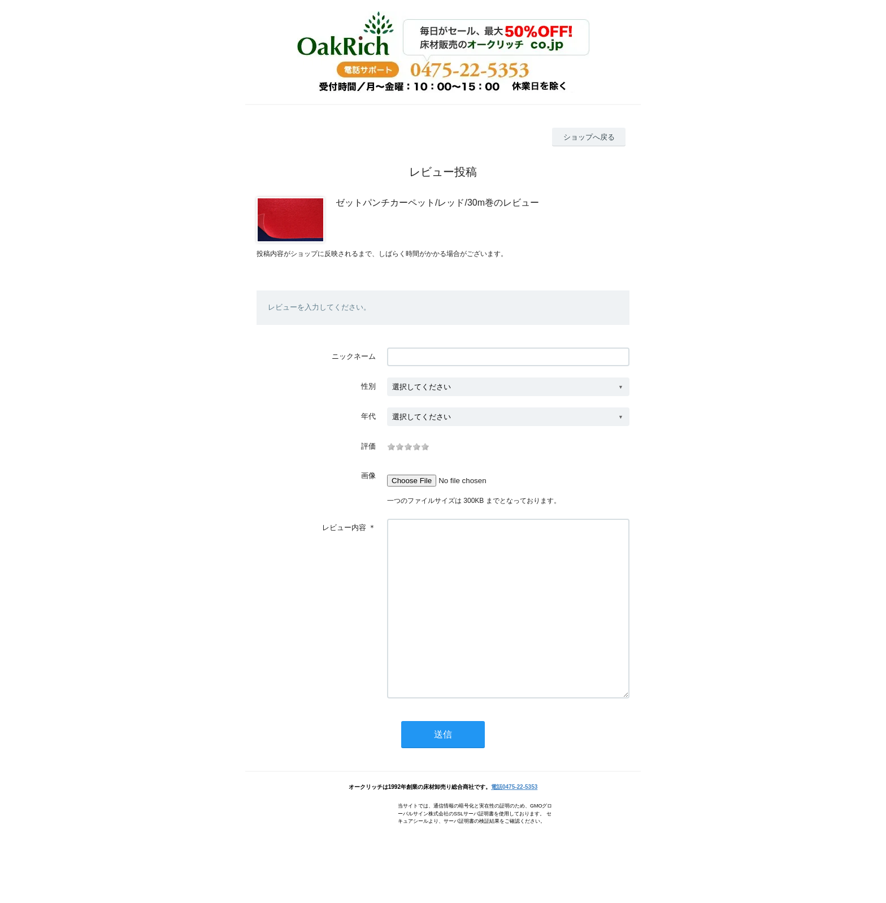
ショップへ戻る (589, 137)
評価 (368, 446)
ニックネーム (354, 356)
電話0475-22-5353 (514, 821)
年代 (368, 416)
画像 (368, 475)
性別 (368, 386)
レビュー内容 (344, 527)
